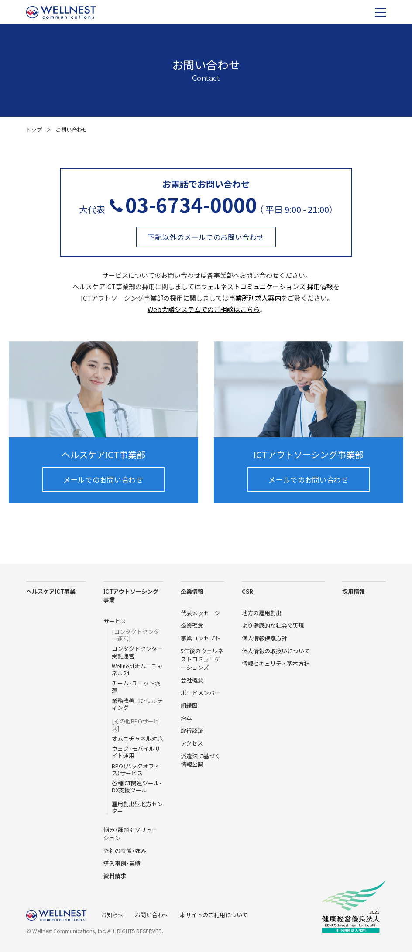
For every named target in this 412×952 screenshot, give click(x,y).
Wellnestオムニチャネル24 (137, 670)
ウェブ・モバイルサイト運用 (136, 752)
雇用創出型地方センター (137, 808)
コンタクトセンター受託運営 (137, 652)
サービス (114, 621)
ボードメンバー (200, 692)
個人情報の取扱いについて (276, 651)
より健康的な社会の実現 (273, 625)
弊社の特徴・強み (124, 850)
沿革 (186, 718)
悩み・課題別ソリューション (130, 833)
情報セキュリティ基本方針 (275, 663)
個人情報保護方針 (264, 638)
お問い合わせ (152, 915)
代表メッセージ (200, 613)
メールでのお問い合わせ (103, 479)
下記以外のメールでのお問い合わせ (206, 237)
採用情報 (353, 591)
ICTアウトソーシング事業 (130, 595)
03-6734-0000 (191, 204)
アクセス (192, 743)
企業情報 (192, 591)
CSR (247, 591)
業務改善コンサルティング (137, 704)
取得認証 (192, 730)
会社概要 (192, 680)
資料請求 (114, 876)
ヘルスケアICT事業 (51, 591)
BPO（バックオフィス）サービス (136, 770)
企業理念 (192, 625)
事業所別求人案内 (255, 297)
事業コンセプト (200, 638)
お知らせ (112, 915)
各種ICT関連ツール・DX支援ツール (137, 787)
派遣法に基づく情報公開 (200, 760)
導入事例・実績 (122, 863)
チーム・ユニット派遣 (136, 687)
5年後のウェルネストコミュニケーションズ (202, 659)
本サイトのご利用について (214, 915)
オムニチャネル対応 (137, 738)
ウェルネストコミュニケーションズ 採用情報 (267, 286)
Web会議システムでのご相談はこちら (204, 309)
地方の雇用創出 (262, 613)
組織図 (189, 705)
